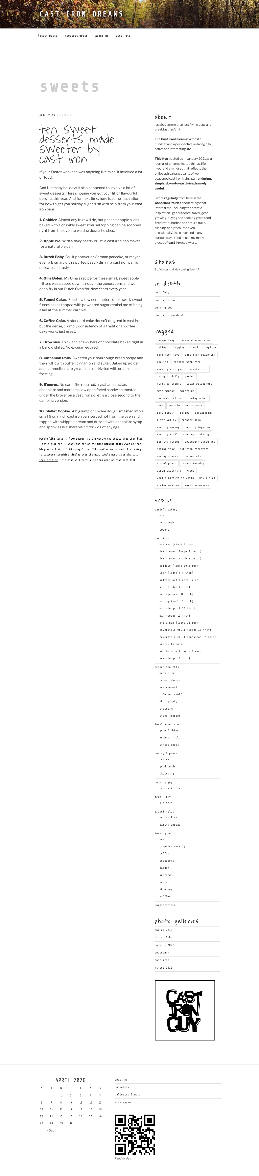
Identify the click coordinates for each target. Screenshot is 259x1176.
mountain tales (171, 723)
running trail (167, 419)
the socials (192, 441)
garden (189, 361)
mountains (187, 376)
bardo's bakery (166, 495)
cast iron (162, 523)
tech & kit (163, 782)
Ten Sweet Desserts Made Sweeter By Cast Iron (76, 129)
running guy (163, 767)
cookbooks (167, 846)
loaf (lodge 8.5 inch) (176, 558)
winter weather (168, 470)
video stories (170, 701)
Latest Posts (47, 21)
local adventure (167, 709)
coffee (164, 839)
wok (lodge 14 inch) (175, 643)
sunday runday (167, 441)
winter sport (169, 730)
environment (168, 672)
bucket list (168, 802)
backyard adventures (195, 325)
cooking (162, 347)
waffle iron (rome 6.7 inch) (181, 636)
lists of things (169, 369)
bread (194, 332)
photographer (197, 383)
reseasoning (204, 398)
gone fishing (169, 715)
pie (162, 500)
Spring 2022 (163, 915)
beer (163, 824)
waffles (165, 881)
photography (168, 686)
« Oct (50, 1116)
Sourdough (162, 938)
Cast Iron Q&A (165, 285)
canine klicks (170, 773)
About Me (101, 21)
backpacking (166, 325)
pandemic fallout (170, 383)
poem (160, 390)
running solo (191, 405)
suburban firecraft (194, 434)
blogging (178, 332)
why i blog (207, 463)
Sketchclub (163, 922)
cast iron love (168, 340)
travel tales (164, 797)
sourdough (167, 507)
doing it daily (168, 361)
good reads (168, 752)
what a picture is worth (175, 463)
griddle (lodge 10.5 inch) (180, 551)
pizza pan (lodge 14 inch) (180, 608)
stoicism (166, 694)
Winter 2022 (163, 953)
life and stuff (171, 679)
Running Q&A (163, 293)
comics (164, 744)
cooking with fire (187, 347)
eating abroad (170, 810)
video (190, 456)
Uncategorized (165, 890)
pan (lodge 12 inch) (175, 601)
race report (166, 398)
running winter (168, 427)
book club (167, 658)
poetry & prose (166, 738)
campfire (209, 332)
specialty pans (171, 629)
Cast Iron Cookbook (169, 300)
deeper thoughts (167, 652)
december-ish (197, 354)
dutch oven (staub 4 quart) (181, 544)
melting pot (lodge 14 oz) (180, 565)
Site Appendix (125, 1087)
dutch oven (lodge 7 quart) (181, 536)
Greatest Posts (76, 21)
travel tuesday (193, 448)
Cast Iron (162, 945)
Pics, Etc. (124, 21)
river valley (166, 405)
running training (196, 419)
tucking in (163, 818)
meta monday (166, 376)
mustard (165, 860)
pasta (164, 867)
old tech (166, 788)
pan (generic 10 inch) (176, 579)
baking (162, 332)
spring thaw (166, 434)
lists (59, 424)
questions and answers (186, 390)
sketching (167, 759)
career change (170, 665)
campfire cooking (172, 831)
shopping (166, 874)
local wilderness (199, 369)
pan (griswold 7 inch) (176, 586)
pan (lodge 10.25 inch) (177, 593)
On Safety (162, 278)
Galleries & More (128, 1080)
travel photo (166, 448)
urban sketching (169, 456)
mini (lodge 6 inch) (175, 572)
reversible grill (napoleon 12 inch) (188, 622)
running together (198, 412)
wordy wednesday (197, 470)
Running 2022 (164, 930)
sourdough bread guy (200, 427)
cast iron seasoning (200, 340)
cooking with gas (170, 354)
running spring (168, 412)
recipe (185, 398)
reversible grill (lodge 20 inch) (185, 615)
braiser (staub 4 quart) (178, 529)
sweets (164, 515)
